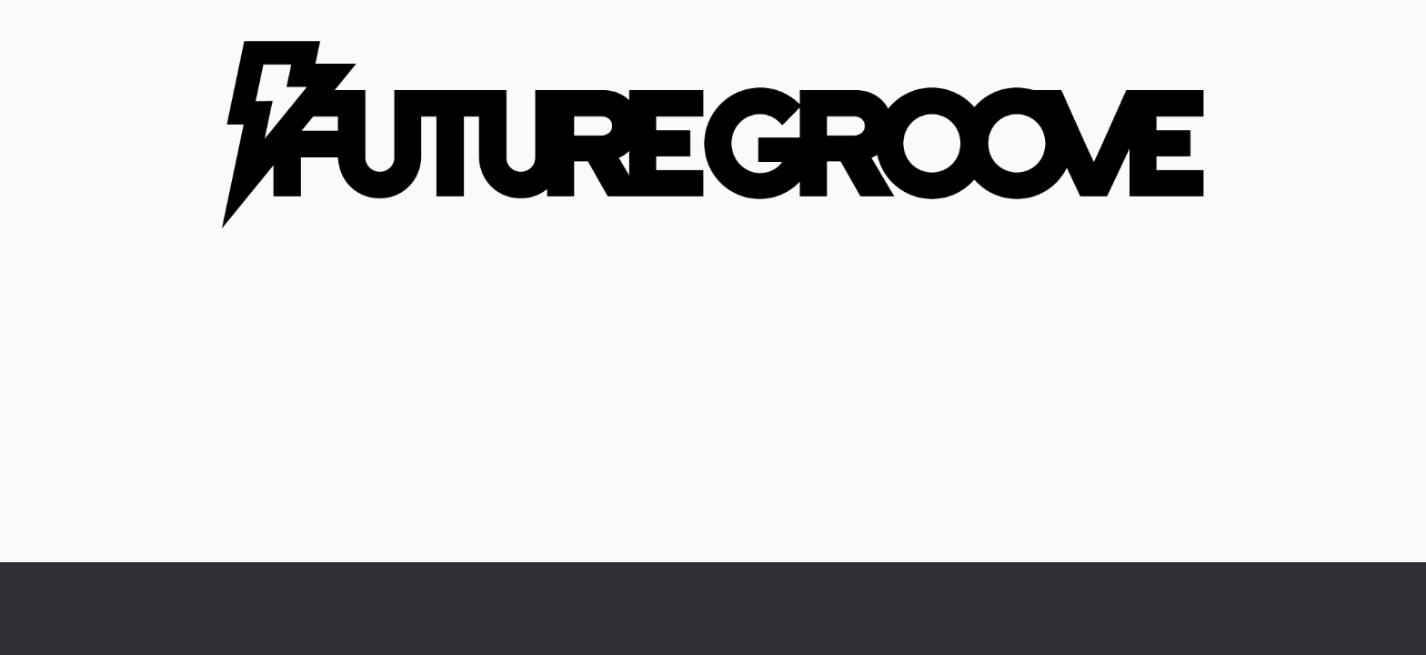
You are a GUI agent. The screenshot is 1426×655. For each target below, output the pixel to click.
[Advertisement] (713, 425)
